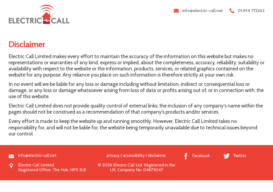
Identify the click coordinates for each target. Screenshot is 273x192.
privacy (113, 155)
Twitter (239, 155)
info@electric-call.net (37, 155)
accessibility (133, 155)
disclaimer (157, 155)
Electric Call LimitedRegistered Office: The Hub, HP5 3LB (52, 166)
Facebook (201, 155)
